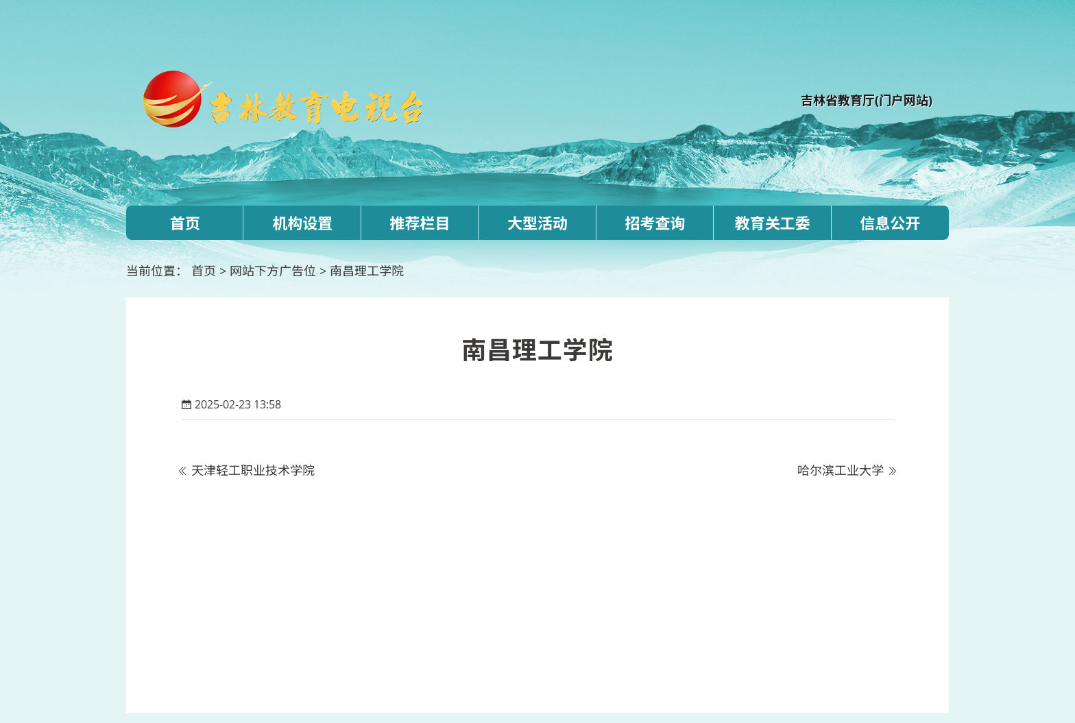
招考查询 (655, 222)
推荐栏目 (420, 222)
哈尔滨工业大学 (840, 470)
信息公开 (890, 222)
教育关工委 (772, 222)
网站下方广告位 (273, 270)
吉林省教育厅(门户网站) (866, 100)
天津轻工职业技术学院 (253, 470)
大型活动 (537, 222)
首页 (185, 222)
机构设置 (302, 222)
